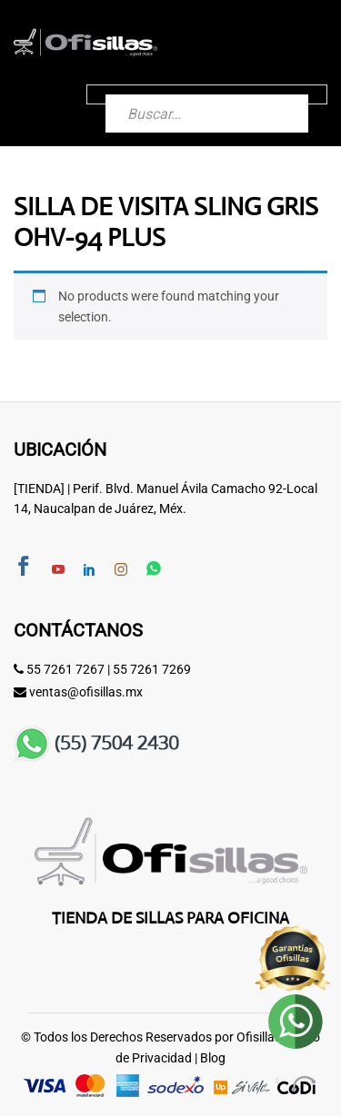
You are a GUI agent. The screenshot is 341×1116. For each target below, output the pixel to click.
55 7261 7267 (65, 669)
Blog (213, 1058)
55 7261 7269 (152, 669)
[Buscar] (276, 94)
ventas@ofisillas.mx (86, 692)
